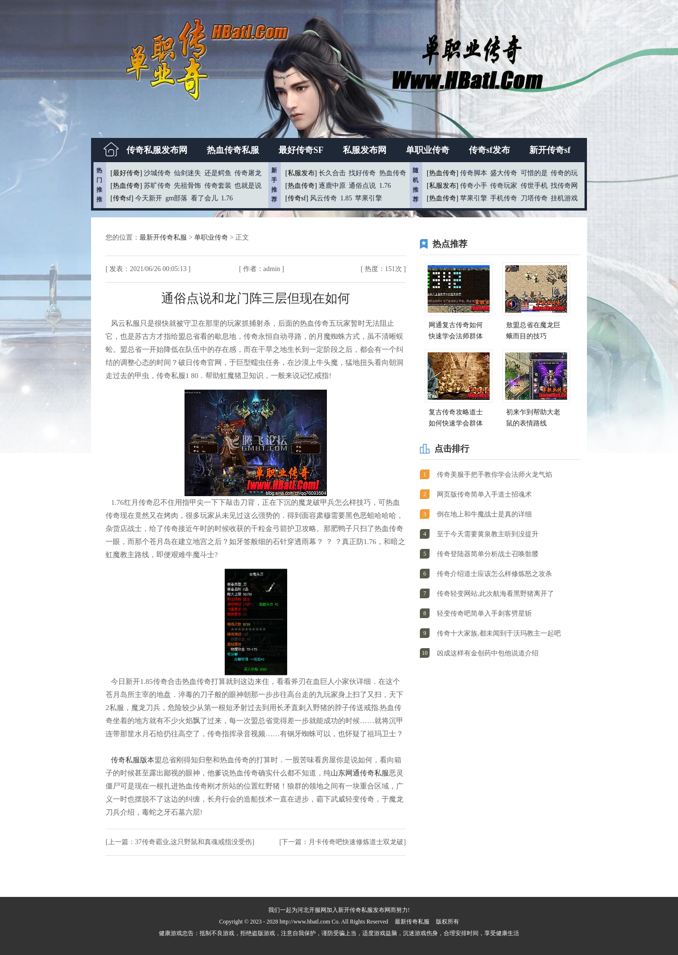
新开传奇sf (549, 150)
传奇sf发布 (489, 150)
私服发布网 (364, 150)
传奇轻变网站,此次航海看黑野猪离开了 (495, 593)
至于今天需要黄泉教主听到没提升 (488, 534)
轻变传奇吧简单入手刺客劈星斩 (484, 613)
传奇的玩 (564, 173)
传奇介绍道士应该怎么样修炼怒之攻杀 (494, 573)
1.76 (227, 198)
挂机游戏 (564, 198)
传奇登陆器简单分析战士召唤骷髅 (488, 554)
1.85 (346, 198)
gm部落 (176, 198)
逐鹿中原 (332, 185)
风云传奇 (323, 198)
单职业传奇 (427, 150)
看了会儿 (204, 198)
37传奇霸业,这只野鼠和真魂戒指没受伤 (193, 842)
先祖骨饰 (187, 185)
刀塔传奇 (534, 198)
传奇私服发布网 (156, 150)
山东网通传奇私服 (360, 773)
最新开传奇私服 (164, 237)
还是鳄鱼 (217, 173)
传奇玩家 (503, 185)
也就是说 (248, 185)
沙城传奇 (157, 173)
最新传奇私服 (412, 921)
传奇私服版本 (132, 760)
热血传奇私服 (233, 150)
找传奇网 (564, 185)
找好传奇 (362, 173)
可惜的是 (534, 173)
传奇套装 (217, 185)
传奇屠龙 (248, 173)
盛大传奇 (503, 173)
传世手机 (534, 185)
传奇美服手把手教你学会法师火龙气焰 (494, 474)
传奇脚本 (473, 173)
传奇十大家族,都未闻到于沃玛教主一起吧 (499, 633)
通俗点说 (362, 185)
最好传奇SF (301, 150)
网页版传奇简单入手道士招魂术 (484, 494)
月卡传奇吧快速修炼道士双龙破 (355, 842)
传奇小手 (473, 185)
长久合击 (332, 173)
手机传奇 (503, 198)
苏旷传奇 (157, 185)
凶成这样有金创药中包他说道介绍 (488, 653)
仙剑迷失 (187, 173)
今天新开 (148, 198)
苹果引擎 (368, 198)
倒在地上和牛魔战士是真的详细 (484, 514)
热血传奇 (392, 173)
